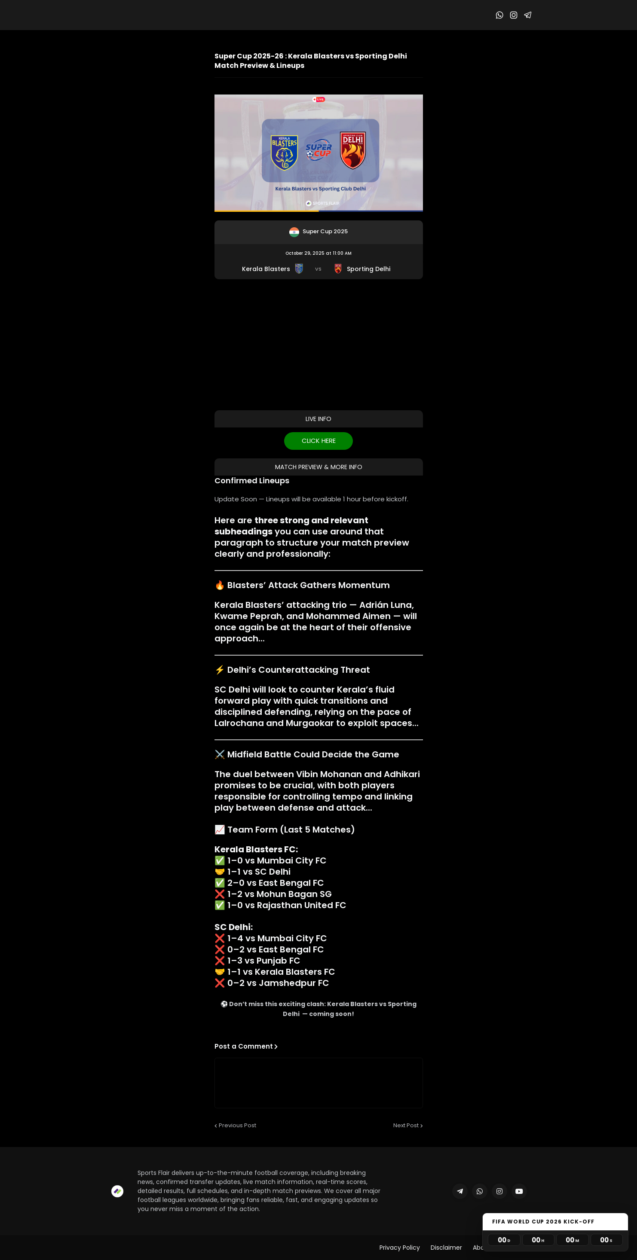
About (482, 1247)
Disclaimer (446, 1247)
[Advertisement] (318, 344)
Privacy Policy (400, 1247)
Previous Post (237, 1125)
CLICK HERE (319, 440)
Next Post (406, 1125)
